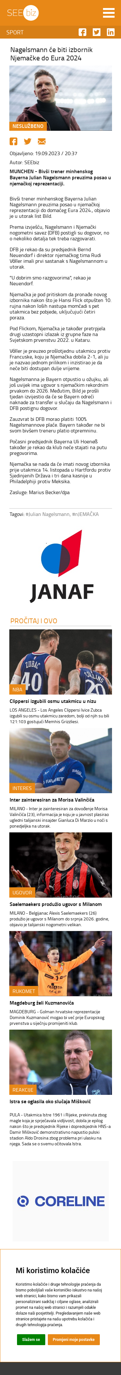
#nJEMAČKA (85, 514)
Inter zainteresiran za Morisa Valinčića (52, 799)
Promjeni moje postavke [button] (74, 1339)
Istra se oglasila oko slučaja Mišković (50, 1101)
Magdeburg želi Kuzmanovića (42, 1002)
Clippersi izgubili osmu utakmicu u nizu (53, 701)
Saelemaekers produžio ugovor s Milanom (56, 904)
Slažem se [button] (31, 1339)
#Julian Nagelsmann (48, 514)
